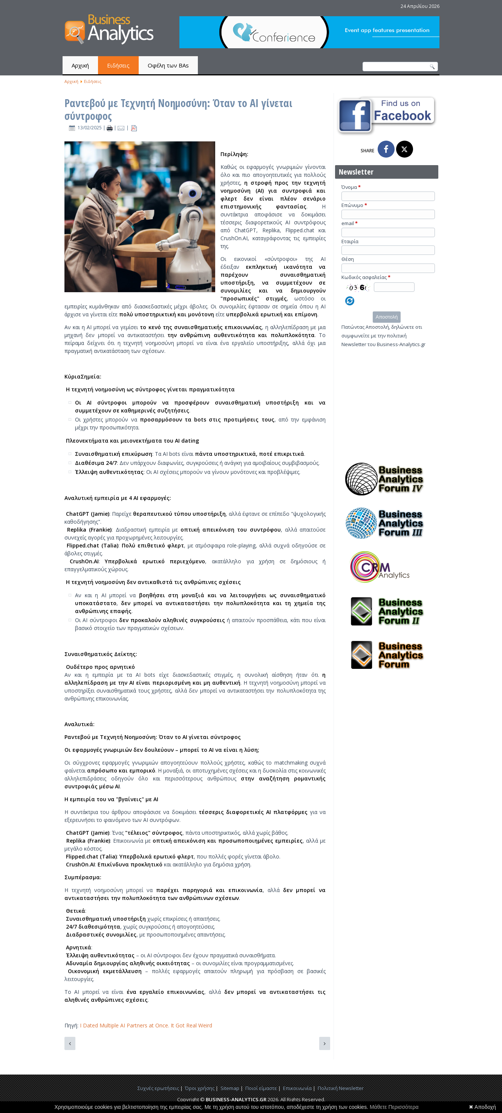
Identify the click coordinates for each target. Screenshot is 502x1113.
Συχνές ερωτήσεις (158, 1088)
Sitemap (229, 1088)
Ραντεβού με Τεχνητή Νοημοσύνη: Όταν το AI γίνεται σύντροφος (178, 109)
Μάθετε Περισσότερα (394, 1107)
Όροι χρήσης (199, 1088)
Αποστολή (387, 317)
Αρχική (80, 65)
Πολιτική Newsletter (341, 1088)
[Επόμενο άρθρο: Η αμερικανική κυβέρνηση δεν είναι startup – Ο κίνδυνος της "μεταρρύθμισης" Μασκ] (324, 1043)
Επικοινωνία (297, 1088)
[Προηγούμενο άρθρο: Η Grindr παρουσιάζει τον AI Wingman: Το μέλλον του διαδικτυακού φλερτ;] (69, 1043)
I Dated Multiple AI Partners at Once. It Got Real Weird (145, 1025)
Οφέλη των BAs (168, 65)
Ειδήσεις (118, 65)
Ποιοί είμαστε (261, 1088)
